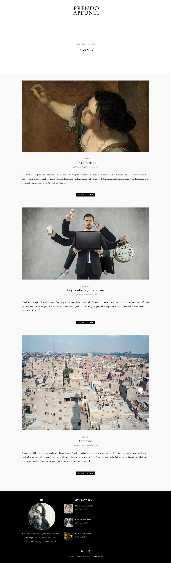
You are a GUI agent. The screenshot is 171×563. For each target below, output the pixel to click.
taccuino (85, 157)
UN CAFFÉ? (133, 11)
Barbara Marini (92, 165)
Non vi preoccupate (84, 508)
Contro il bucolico (83, 536)
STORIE (52, 11)
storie (85, 438)
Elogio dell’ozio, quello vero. (85, 290)
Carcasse (85, 442)
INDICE (108, 11)
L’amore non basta (83, 522)
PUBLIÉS (120, 11)
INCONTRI (64, 11)
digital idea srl (98, 559)
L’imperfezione (85, 161)
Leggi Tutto (85, 194)
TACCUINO (40, 11)
